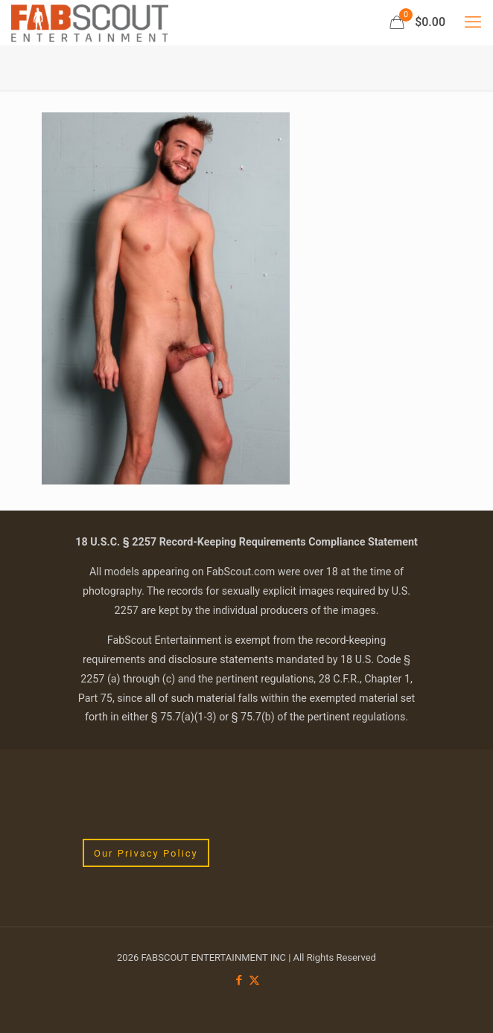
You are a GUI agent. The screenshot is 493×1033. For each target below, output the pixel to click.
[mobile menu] (473, 22)
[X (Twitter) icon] (254, 980)
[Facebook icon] (238, 980)
